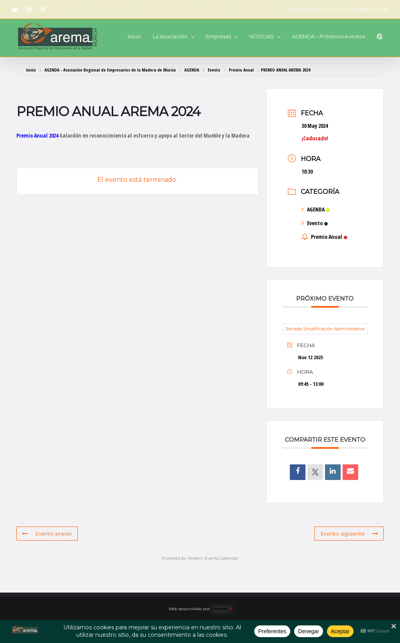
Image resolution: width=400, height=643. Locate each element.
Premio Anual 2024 (37, 135)
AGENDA (191, 70)
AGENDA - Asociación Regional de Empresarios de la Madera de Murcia (110, 70)
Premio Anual (241, 70)
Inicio (31, 70)
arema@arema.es (368, 9)
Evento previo (46, 533)
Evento (214, 70)
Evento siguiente (350, 533)
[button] (379, 36)
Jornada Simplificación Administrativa (325, 328)
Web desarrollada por (200, 608)
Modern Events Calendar (213, 558)
